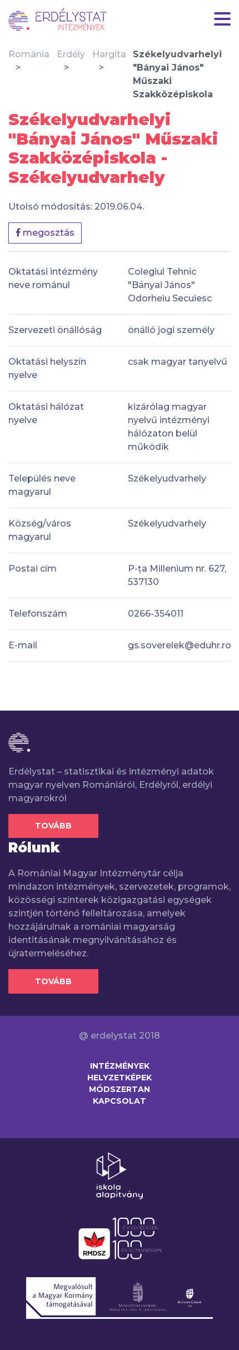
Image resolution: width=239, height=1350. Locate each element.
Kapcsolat (119, 1101)
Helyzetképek (119, 1078)
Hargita (109, 54)
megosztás (45, 232)
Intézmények (120, 1066)
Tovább (53, 826)
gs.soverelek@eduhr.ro (179, 645)
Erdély (71, 54)
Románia (28, 54)
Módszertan (119, 1089)
